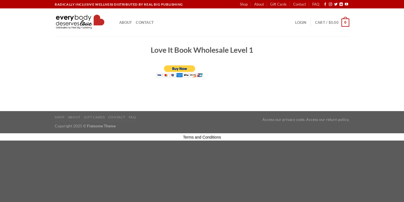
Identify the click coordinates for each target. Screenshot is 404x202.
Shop (244, 4)
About (259, 4)
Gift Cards (278, 4)
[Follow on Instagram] (330, 4)
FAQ (315, 4)
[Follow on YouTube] (346, 4)
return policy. (337, 119)
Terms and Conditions (202, 137)
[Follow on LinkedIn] (341, 4)
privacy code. (293, 119)
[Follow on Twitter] (336, 4)
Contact (299, 4)
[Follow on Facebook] (325, 4)
